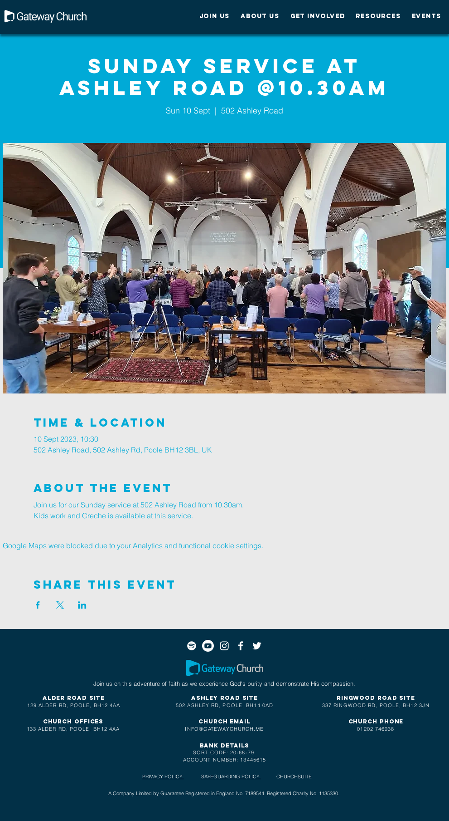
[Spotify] (192, 646)
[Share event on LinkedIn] (82, 605)
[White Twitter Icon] (257, 646)
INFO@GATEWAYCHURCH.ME (224, 729)
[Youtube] (208, 646)
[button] (215, 16)
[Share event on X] (60, 605)
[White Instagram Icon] (224, 646)
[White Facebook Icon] (240, 646)
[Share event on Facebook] (38, 605)
